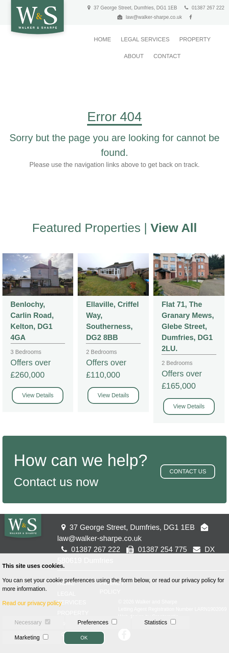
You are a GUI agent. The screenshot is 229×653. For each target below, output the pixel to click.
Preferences (93, 622)
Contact (167, 56)
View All (173, 227)
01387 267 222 (204, 8)
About (134, 56)
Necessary (28, 622)
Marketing (27, 637)
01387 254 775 (156, 549)
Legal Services (145, 39)
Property (195, 39)
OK (84, 638)
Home (102, 39)
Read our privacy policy (32, 603)
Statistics (155, 622)
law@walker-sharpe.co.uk (154, 17)
